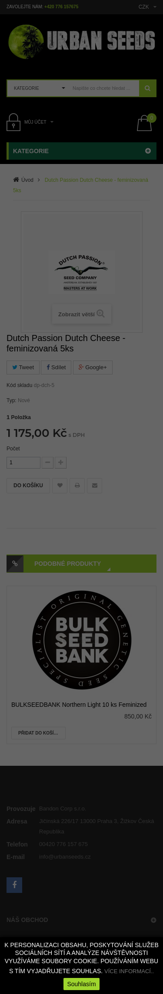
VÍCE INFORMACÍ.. (129, 971)
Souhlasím (81, 984)
